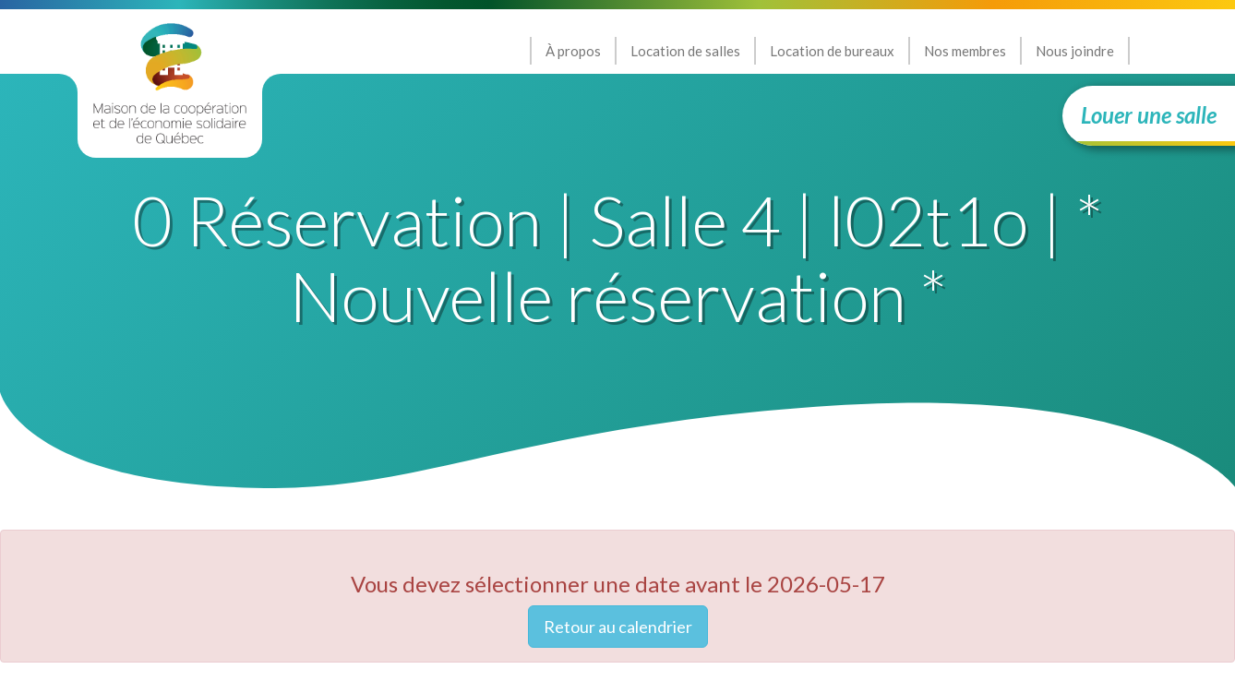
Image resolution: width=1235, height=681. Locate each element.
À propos (573, 50)
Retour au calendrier (618, 626)
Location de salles (685, 50)
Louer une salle (1149, 115)
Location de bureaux (832, 50)
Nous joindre (1075, 50)
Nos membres (965, 50)
